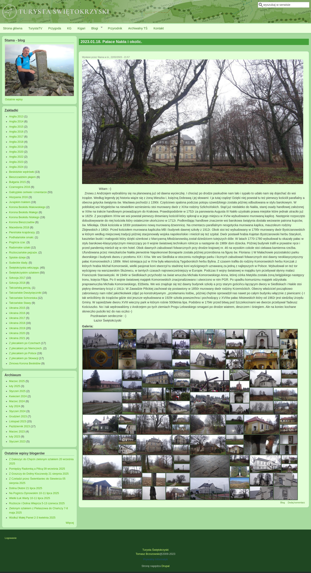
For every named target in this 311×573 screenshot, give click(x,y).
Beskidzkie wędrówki (21, 171)
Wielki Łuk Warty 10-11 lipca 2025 (29, 498)
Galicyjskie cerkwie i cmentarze (28, 192)
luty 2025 (14, 386)
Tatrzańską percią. (20, 287)
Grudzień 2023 (18, 416)
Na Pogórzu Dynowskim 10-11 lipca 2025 (34, 493)
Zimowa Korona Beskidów (25, 363)
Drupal (166, 566)
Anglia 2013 (16, 116)
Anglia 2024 (16, 166)
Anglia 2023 (16, 161)
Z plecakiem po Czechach (24, 343)
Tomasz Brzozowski (148, 553)
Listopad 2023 (17, 421)
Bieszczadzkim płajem (22, 177)
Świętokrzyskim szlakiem (24, 272)
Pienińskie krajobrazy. (22, 232)
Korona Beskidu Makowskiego (27, 207)
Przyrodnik (115, 28)
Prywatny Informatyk (155, 559)
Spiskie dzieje (17, 257)
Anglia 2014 (16, 121)
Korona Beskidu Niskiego (24, 217)
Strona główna (12, 28)
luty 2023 (14, 436)
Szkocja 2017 (17, 277)
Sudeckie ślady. (18, 262)
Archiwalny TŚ (138, 28)
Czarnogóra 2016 (19, 187)
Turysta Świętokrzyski (155, 549)
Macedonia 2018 (19, 227)
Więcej (70, 522)
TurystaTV (35, 28)
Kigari (81, 28)
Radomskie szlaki (19, 247)
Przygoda (54, 28)
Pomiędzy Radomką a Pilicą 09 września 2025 (37, 468)
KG (69, 28)
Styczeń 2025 (17, 391)
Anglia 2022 (16, 156)
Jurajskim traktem (19, 202)
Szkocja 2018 (17, 282)
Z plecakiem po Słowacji (23, 358)
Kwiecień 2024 (18, 396)
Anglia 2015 (16, 126)
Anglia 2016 (16, 131)
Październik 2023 (19, 426)
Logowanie (11, 538)
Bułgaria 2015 (17, 182)
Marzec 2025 (17, 381)
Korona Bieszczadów (22, 222)
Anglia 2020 (16, 151)
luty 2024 (14, 406)
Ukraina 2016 (17, 313)
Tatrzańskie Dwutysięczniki (25, 292)
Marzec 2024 (17, 401)
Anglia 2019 (16, 146)
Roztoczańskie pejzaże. (23, 252)
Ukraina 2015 (17, 307)
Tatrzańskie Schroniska (23, 297)
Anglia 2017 (16, 136)
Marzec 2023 (17, 431)
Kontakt (159, 28)
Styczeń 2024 (17, 411)
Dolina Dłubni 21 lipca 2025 (25, 488)
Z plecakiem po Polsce (22, 353)
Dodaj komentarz (296, 502)
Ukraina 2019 (17, 328)
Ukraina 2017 (17, 318)
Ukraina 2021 (17, 338)
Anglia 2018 (16, 141)
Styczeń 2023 (17, 441)
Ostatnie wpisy (14, 99)
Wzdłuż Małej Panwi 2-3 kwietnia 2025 (32, 517)
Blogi (95, 28)
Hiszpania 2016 (18, 197)
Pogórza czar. (17, 242)
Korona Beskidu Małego (23, 212)
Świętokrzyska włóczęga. (24, 267)
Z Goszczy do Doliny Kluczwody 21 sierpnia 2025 (39, 473)
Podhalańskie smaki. (21, 237)
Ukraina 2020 (17, 333)
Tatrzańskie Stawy (20, 302)
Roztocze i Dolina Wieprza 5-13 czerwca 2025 (37, 503)
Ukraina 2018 (17, 323)
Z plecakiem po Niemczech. (26, 348)
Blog (282, 502)
